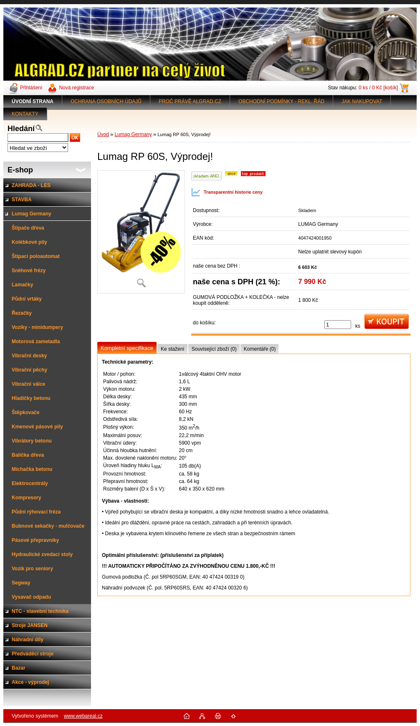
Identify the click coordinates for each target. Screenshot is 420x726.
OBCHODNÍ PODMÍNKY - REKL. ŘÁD (281, 101)
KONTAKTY (25, 114)
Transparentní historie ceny (227, 192)
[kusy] (337, 324)
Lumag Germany (133, 134)
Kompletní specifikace (127, 348)
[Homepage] (32, 101)
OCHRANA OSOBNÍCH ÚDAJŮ (106, 101)
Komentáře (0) (260, 349)
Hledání (21, 128)
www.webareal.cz (83, 716)
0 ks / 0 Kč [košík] (378, 88)
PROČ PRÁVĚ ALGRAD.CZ (190, 101)
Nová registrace (76, 88)
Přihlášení (31, 88)
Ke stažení (173, 349)
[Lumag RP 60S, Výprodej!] (141, 232)
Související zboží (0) (214, 349)
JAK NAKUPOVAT (362, 101)
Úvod (103, 134)
